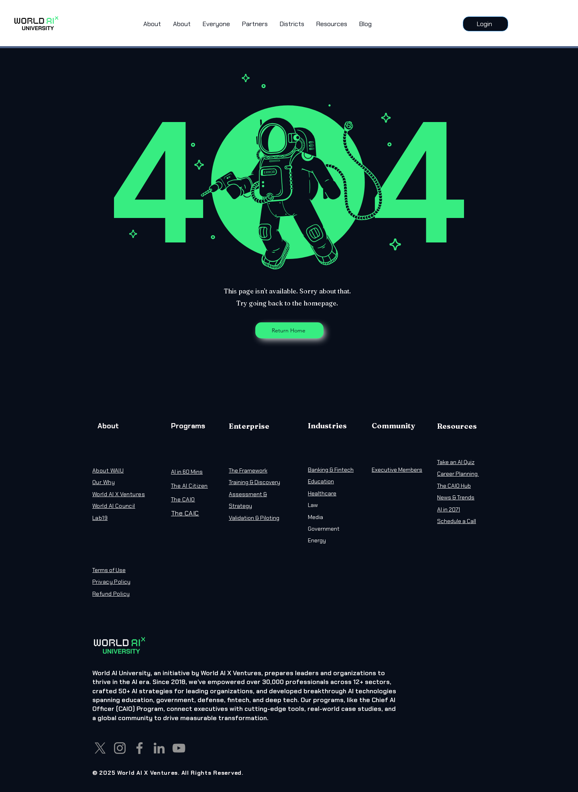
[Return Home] (289, 330)
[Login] (485, 23)
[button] (216, 24)
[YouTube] (179, 748)
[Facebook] (139, 748)
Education (321, 481)
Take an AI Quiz (455, 462)
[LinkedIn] (159, 748)
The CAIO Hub (454, 485)
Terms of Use (109, 570)
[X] (100, 748)
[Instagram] (120, 748)
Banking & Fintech (331, 469)
